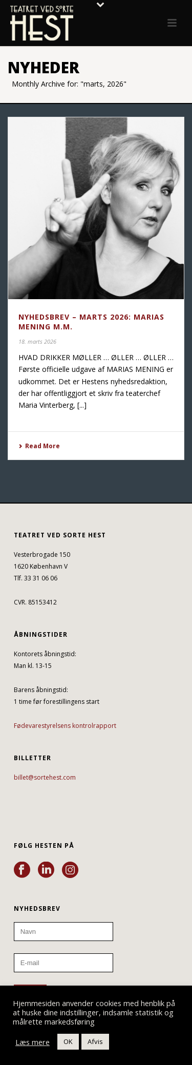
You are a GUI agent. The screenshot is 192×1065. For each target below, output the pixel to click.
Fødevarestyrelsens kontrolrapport (65, 725)
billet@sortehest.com (45, 777)
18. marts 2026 (37, 341)
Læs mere (32, 1042)
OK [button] (68, 1041)
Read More (39, 446)
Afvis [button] (95, 1041)
